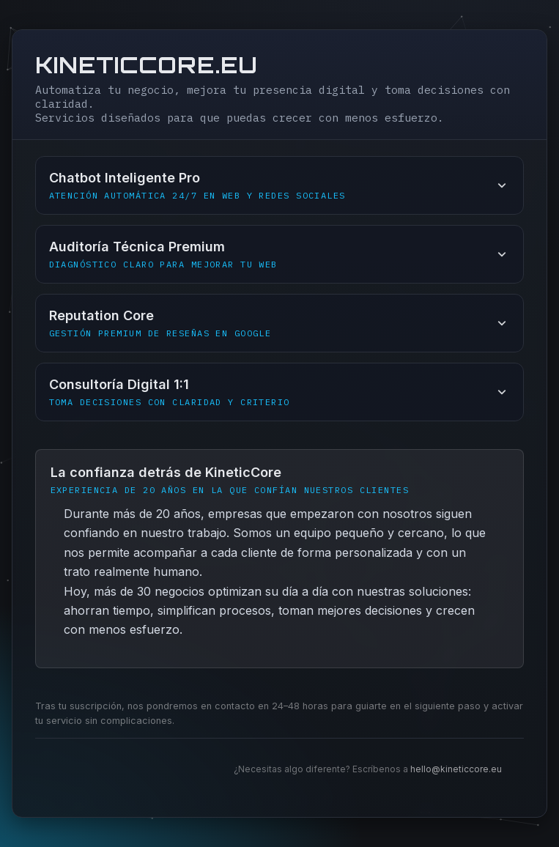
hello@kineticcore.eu (456, 768)
